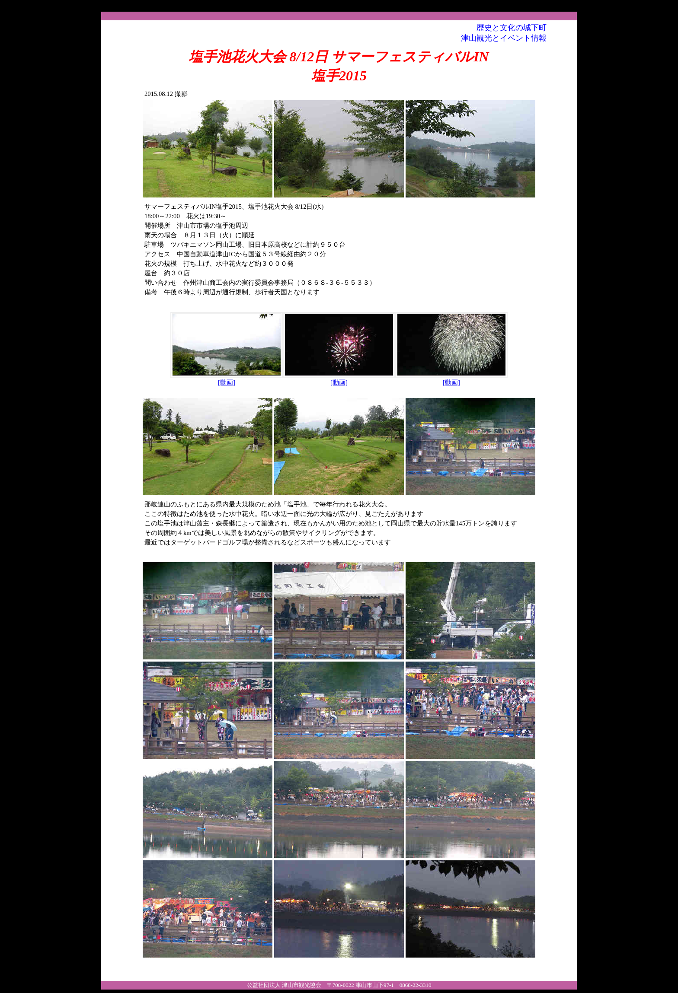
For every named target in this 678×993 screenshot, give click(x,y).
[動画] (226, 379)
